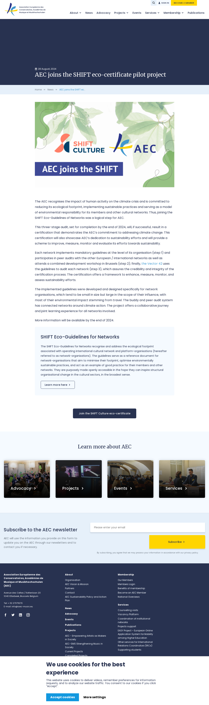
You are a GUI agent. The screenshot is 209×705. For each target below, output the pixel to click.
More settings (94, 697)
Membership (172, 13)
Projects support (127, 626)
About (74, 13)
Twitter (14, 615)
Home (38, 89)
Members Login (126, 584)
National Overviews (129, 596)
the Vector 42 (152, 263)
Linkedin (21, 615)
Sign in (165, 2)
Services (151, 13)
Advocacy (103, 13)
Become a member (184, 2)
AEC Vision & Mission (77, 584)
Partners (69, 588)
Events (136, 13)
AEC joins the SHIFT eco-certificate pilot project (85, 89)
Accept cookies (62, 697)
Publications (196, 13)
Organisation (72, 580)
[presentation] (118, 542)
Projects (120, 13)
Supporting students (129, 649)
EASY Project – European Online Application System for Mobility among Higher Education (135, 634)
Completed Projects (76, 655)
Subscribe (175, 542)
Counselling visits (128, 610)
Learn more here (56, 385)
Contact (70, 592)
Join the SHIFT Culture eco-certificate (104, 413)
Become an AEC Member (132, 592)
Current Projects (74, 651)
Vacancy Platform (128, 614)
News (89, 13)
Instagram (29, 615)
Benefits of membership (131, 588)
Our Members (125, 580)
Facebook (6, 615)
